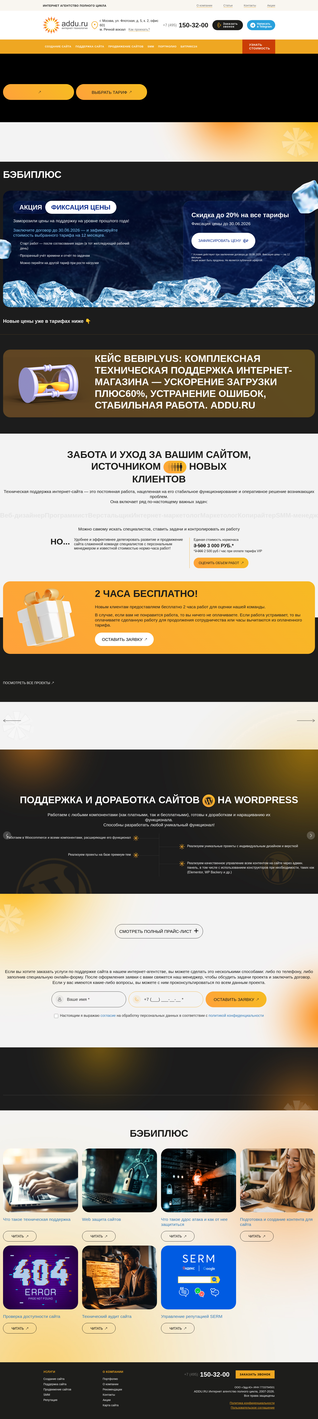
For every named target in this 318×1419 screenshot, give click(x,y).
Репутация (50, 1400)
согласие (108, 1016)
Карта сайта (111, 1405)
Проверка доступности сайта (31, 1316)
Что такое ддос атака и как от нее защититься (194, 1222)
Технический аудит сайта (107, 1316)
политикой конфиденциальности (236, 1016)
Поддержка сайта (89, 46)
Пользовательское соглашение (253, 1407)
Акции (271, 5)
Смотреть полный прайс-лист (159, 930)
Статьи (228, 5)
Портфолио (167, 46)
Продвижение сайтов (126, 46)
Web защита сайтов (101, 1219)
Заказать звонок (255, 1374)
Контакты (250, 5)
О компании (204, 5)
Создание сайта (58, 46)
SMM (150, 46)
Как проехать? (139, 29)
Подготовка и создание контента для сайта (276, 1222)
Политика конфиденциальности (252, 1402)
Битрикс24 (188, 46)
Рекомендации (112, 1389)
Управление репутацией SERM (191, 1316)
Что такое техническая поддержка (36, 1219)
